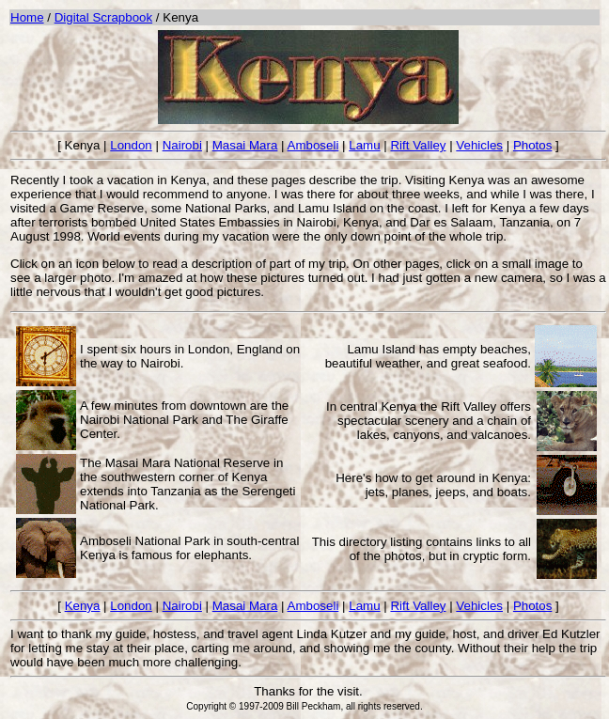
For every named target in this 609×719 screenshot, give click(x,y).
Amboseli (313, 145)
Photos (533, 145)
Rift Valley (417, 145)
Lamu (364, 145)
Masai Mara (245, 145)
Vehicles (479, 145)
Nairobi (182, 145)
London (130, 145)
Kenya (83, 606)
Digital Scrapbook (103, 17)
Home (27, 17)
